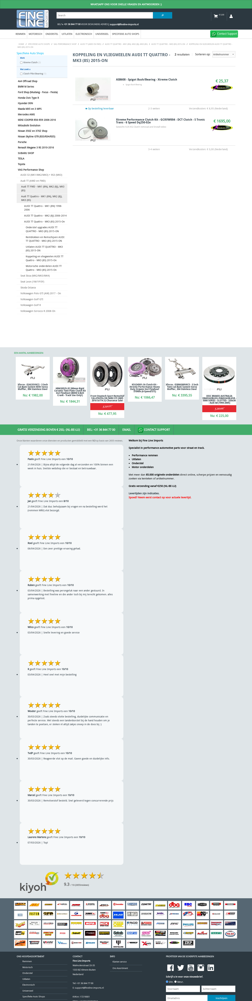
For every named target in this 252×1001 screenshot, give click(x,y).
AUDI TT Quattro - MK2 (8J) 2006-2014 (45, 215)
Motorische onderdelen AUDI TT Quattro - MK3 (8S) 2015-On (44, 267)
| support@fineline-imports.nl (123, 24)
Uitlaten (67, 34)
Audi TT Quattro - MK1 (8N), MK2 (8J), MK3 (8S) (41, 198)
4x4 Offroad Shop (27, 81)
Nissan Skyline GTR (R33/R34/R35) (36, 136)
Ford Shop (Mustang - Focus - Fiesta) (38, 92)
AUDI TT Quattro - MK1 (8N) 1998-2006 (43, 207)
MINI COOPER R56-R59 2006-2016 (37, 119)
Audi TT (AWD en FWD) (33, 180)
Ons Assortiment (120, 968)
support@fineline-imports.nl (89, 987)
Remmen (20, 34)
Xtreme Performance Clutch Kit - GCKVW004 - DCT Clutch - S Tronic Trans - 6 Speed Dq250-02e (160, 121)
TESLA (21, 158)
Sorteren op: (215, 54)
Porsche (22, 142)
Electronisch (84, 34)
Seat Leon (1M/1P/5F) (32, 281)
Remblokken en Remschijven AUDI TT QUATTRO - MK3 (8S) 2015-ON (45, 239)
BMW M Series (26, 86)
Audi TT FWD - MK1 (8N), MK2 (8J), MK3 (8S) (42, 188)
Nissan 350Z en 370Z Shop (32, 130)
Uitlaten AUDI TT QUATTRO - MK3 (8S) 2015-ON (44, 248)
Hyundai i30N (25, 103)
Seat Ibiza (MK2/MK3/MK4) (35, 275)
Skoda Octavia (28, 287)
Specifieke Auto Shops (125, 34)
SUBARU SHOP (26, 153)
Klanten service (120, 961)
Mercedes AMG (26, 114)
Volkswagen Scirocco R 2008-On (37, 311)
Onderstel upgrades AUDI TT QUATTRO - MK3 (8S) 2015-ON (42, 229)
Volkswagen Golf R (30, 305)
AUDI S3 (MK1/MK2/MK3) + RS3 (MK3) (41, 174)
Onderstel (52, 34)
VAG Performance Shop (31, 169)
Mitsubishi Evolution (29, 125)
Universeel (102, 34)
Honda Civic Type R (28, 97)
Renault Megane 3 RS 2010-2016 (36, 147)
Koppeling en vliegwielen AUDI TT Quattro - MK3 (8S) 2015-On (44, 258)
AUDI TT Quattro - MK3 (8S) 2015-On (44, 221)
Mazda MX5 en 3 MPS (29, 108)
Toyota (21, 164)
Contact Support (154, 430)
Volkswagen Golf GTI (31, 299)
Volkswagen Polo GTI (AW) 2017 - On (40, 293)
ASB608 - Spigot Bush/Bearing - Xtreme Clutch (146, 79)
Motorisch (35, 34)
